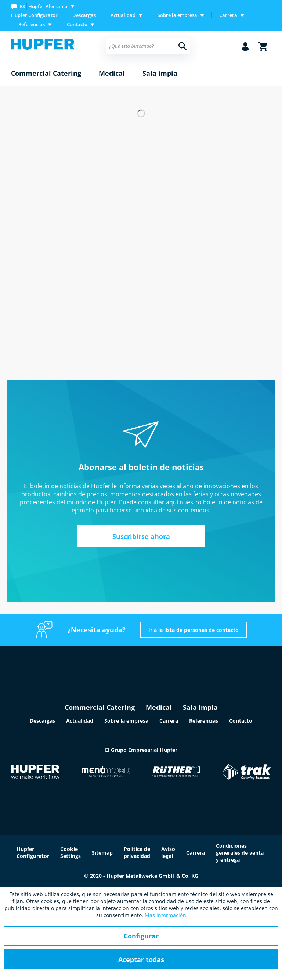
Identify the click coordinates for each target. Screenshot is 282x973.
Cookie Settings (70, 852)
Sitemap (102, 852)
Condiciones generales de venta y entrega (240, 852)
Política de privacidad (137, 852)
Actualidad (79, 720)
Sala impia (200, 707)
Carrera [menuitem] (228, 15)
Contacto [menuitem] (77, 24)
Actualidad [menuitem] (123, 15)
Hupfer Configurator (34, 15)
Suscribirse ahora (141, 536)
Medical (159, 707)
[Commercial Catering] (46, 73)
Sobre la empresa (126, 720)
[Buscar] (182, 46)
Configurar (141, 935)
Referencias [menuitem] (31, 24)
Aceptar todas (141, 959)
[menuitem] (44, 6)
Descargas (84, 15)
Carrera (168, 720)
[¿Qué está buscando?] (148, 46)
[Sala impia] (160, 73)
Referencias (203, 720)
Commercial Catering (100, 707)
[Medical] (112, 73)
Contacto (240, 720)
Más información (165, 915)
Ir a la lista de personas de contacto (193, 629)
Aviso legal (168, 852)
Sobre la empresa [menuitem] (177, 15)
